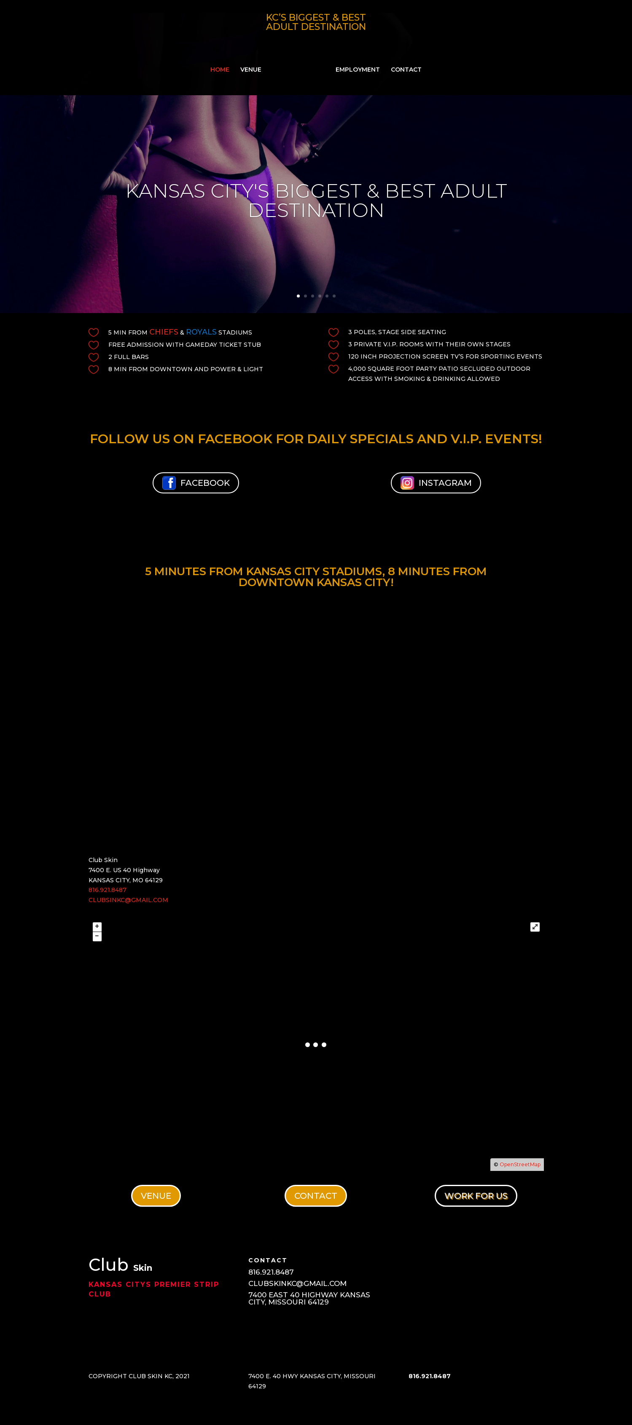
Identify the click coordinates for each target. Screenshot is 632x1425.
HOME (222, 67)
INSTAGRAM (436, 483)
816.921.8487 (107, 890)
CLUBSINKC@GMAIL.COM (128, 900)
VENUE (253, 67)
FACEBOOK (196, 483)
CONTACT (403, 67)
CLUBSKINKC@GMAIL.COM (297, 1283)
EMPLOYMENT (355, 67)
